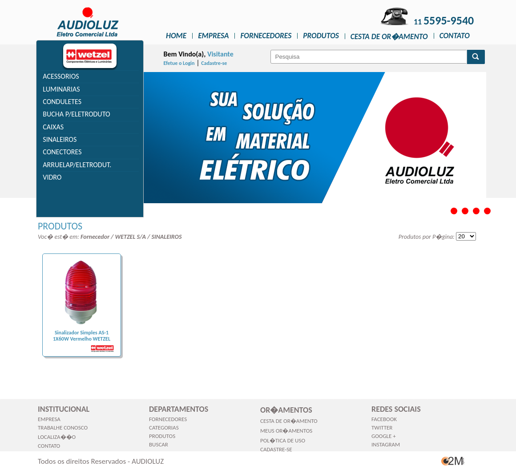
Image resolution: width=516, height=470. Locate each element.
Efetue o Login (179, 63)
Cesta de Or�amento (389, 36)
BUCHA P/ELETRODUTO (76, 114)
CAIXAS (53, 127)
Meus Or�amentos (286, 430)
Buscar (158, 444)
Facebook (384, 419)
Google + (383, 436)
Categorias (164, 427)
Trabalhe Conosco (63, 427)
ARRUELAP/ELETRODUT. (77, 165)
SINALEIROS (60, 139)
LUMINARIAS (61, 89)
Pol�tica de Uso (282, 440)
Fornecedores (265, 35)
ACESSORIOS (61, 76)
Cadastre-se (214, 63)
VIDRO (52, 177)
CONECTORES (62, 152)
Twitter (381, 427)
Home (176, 35)
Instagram (385, 444)
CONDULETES (62, 101)
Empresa (213, 35)
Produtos (321, 35)
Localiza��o (57, 437)
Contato (454, 35)
